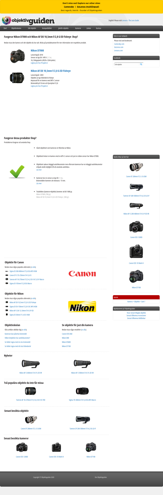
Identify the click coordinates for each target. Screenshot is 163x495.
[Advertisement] (45, 111)
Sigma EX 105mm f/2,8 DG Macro (21, 283)
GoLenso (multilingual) (88, 6)
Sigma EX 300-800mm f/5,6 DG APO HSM (23, 271)
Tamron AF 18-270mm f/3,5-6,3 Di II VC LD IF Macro (27, 279)
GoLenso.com (118, 47)
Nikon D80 (65, 337)
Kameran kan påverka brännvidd (16, 333)
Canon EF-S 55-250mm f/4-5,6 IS (20, 275)
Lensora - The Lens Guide (130, 20)
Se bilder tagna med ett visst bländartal (18, 346)
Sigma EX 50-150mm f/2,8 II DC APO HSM (23, 306)
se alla (33, 267)
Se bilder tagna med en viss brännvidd (17, 342)
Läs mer (39, 169)
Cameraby (69, 6)
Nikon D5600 (66, 342)
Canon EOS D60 (67, 333)
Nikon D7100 (66, 346)
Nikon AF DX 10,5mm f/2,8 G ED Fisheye (51, 71)
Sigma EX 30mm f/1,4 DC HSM (20, 314)
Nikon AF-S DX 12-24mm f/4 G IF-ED (22, 310)
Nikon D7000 (37, 50)
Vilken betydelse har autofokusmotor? (17, 337)
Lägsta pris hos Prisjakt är (39, 63)
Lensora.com (118, 50)
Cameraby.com (119, 44)
